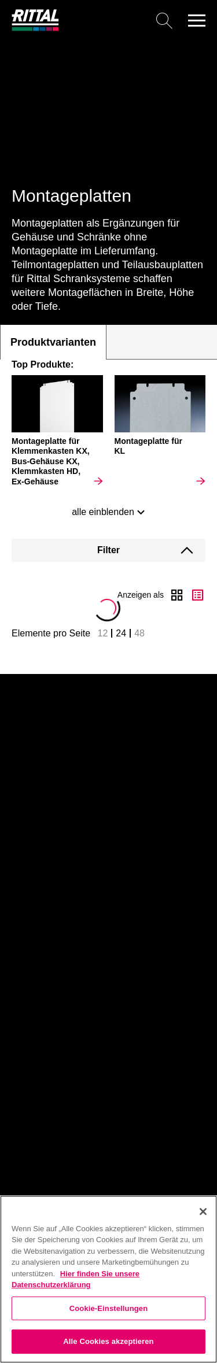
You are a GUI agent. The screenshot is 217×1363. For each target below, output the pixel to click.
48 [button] (139, 633)
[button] (196, 20)
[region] (108, 1279)
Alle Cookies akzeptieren (108, 1341)
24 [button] (121, 633)
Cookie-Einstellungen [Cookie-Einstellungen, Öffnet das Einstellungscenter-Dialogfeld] (108, 1308)
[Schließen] (203, 1211)
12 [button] (103, 633)
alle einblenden (103, 512)
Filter (108, 550)
